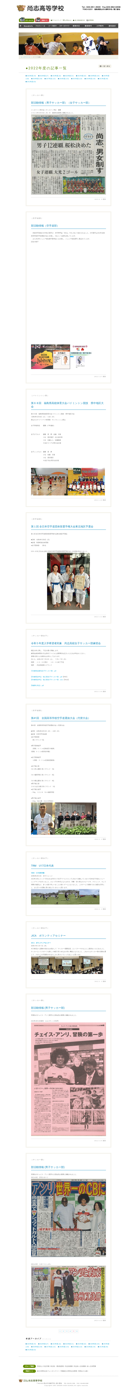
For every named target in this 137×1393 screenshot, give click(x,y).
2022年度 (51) (69, 76)
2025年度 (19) (31, 76)
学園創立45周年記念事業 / (69, 1371)
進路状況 (76, 25)
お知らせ (28, 25)
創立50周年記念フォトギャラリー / (49, 1371)
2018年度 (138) (37, 78)
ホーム (20, 25)
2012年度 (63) (31, 81)
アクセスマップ (56, 20)
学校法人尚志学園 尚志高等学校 (33, 1380)
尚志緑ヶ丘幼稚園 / (80, 1366)
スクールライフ (64, 25)
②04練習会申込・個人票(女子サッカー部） (45, 677)
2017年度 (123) (50, 78)
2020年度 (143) (94, 76)
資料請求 (112, 25)
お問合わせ (68, 20)
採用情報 (91, 20)
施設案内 (88, 25)
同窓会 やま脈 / (83, 1371)
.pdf (61, 677)
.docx (61, 679)
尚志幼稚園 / (69, 1366)
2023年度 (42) (56, 76)
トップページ (26, 57)
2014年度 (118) (90, 78)
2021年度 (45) (81, 76)
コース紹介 (52, 25)
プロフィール (40, 25)
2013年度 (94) (103, 78)
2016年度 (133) (64, 78)
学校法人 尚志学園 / (43, 1366)
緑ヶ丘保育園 (91, 1366)
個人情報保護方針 (80, 20)
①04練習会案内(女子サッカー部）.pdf (43, 671)
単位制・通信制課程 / (57, 1366)
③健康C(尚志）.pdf (37, 685)
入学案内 (100, 25)
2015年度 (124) (77, 78)
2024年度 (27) (44, 76)
